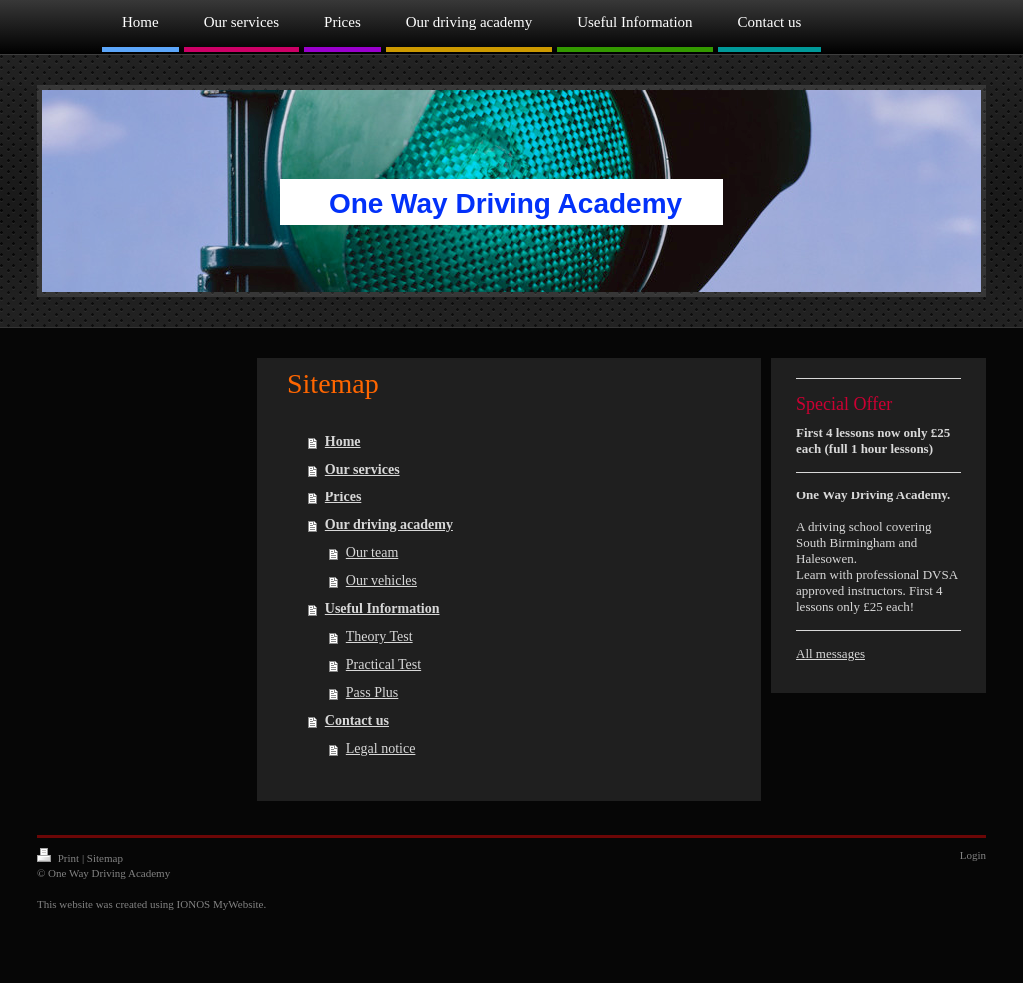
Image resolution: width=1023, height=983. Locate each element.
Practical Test (383, 664)
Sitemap (105, 858)
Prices (343, 497)
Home (343, 441)
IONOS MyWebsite (220, 904)
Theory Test (379, 636)
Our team (372, 552)
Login (973, 855)
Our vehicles (381, 580)
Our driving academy (389, 524)
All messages (830, 653)
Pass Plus (372, 692)
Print (59, 858)
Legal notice (381, 748)
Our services (362, 469)
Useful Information (382, 608)
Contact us (357, 720)
